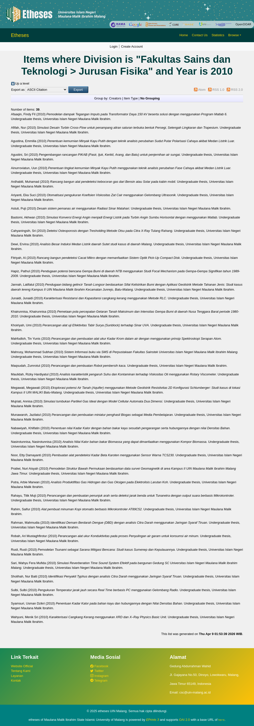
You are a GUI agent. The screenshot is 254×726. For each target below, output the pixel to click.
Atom (202, 89)
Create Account (132, 46)
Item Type (131, 98)
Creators (115, 98)
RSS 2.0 (237, 89)
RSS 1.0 (218, 89)
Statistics (218, 35)
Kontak (16, 680)
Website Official (22, 666)
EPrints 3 (152, 720)
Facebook (99, 666)
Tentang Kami (20, 671)
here (221, 720)
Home (183, 35)
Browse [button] (233, 35)
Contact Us (200, 35)
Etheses (20, 35)
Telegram (98, 680)
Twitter (97, 671)
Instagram (99, 676)
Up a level (22, 83)
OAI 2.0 (184, 720)
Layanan (17, 676)
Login (114, 46)
